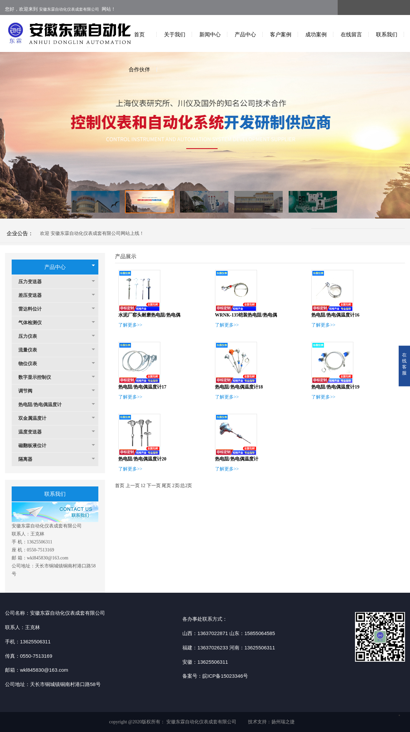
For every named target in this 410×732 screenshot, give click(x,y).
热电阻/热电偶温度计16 (335, 315)
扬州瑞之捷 (283, 721)
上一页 (133, 485)
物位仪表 (31, 363)
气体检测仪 (33, 322)
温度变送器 (33, 431)
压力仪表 (31, 336)
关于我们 (174, 34)
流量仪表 (31, 350)
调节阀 (28, 390)
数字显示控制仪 (38, 377)
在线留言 (351, 34)
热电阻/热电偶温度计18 (239, 386)
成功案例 (316, 34)
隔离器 (28, 459)
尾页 (166, 485)
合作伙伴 (139, 69)
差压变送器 (33, 295)
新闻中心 (210, 34)
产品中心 (245, 34)
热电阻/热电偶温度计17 (142, 386)
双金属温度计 (35, 418)
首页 (139, 34)
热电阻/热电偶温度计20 (142, 458)
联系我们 (386, 34)
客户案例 (280, 34)
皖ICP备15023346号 (225, 676)
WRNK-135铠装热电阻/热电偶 (246, 315)
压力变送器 (33, 281)
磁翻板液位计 (35, 445)
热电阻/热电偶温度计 (43, 404)
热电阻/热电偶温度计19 (335, 386)
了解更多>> (130, 325)
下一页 (154, 485)
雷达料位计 (33, 309)
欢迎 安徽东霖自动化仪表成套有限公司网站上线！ (92, 233)
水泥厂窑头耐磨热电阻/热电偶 (149, 315)
